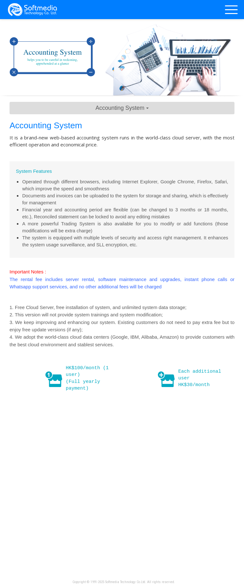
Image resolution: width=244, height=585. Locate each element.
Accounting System (121, 108)
